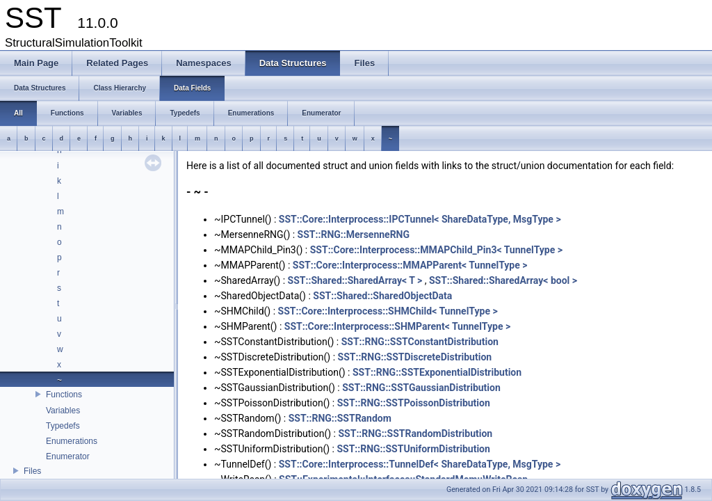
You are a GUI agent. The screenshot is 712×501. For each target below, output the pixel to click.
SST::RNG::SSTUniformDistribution (413, 448)
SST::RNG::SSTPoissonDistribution (413, 402)
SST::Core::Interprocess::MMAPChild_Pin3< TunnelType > (436, 249)
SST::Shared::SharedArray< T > (355, 280)
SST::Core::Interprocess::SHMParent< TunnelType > (397, 326)
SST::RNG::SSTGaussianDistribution (421, 387)
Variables (63, 410)
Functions (64, 394)
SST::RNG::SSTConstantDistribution (420, 341)
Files (32, 471)
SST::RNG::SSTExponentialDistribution (437, 372)
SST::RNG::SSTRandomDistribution (415, 433)
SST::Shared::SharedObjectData (382, 295)
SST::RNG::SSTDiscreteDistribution (415, 357)
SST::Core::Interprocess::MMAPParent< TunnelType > (410, 265)
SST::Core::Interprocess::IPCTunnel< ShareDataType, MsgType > (420, 219)
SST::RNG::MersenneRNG (354, 234)
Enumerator (68, 456)
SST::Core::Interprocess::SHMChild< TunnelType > (388, 311)
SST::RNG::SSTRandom (340, 418)
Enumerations (71, 441)
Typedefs (63, 426)
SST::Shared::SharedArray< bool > (503, 280)
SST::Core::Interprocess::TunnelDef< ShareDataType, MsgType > (419, 464)
